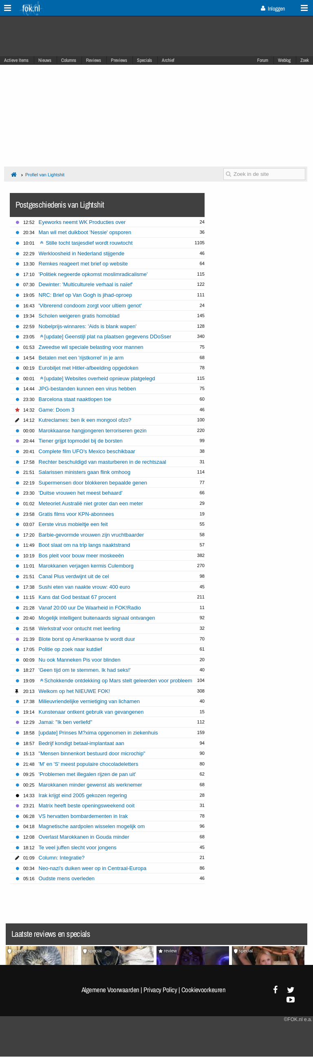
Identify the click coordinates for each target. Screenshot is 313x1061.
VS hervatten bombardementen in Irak (83, 816)
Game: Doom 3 (57, 410)
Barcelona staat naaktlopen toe (75, 399)
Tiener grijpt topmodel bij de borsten (81, 441)
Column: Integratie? (62, 858)
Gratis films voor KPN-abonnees (76, 514)
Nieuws (44, 60)
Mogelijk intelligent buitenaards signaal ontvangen (97, 618)
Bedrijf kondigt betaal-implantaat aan (81, 743)
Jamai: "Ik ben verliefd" (66, 722)
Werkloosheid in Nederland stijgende (82, 253)
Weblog (284, 60)
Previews (119, 60)
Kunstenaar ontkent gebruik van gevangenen (91, 712)
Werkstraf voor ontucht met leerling (80, 628)
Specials (144, 60)
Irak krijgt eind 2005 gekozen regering (83, 795)
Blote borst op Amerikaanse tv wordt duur (87, 639)
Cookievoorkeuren (203, 989)
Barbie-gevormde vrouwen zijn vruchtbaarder (91, 535)
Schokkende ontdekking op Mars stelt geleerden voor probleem (116, 680)
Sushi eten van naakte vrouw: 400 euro (84, 587)
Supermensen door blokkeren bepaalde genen (93, 483)
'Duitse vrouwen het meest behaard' (81, 493)
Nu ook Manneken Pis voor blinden (80, 660)
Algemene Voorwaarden (110, 989)
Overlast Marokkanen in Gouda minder (84, 837)
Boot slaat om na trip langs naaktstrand (84, 545)
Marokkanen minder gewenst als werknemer (90, 785)
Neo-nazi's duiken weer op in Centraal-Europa (93, 868)
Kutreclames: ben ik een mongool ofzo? (85, 420)
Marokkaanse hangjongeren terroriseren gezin (93, 430)
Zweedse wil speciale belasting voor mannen (91, 347)
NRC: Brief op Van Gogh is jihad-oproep (85, 295)
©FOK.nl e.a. (298, 1019)
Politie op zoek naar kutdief (70, 649)
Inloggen (273, 8)
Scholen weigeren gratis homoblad (79, 316)
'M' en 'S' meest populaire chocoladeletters (89, 764)
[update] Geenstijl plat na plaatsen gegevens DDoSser (106, 336)
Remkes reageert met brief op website (83, 264)
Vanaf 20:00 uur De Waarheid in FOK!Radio (90, 608)
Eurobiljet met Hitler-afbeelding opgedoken (89, 368)
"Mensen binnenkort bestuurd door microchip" (92, 753)
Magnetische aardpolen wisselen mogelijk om (92, 826)
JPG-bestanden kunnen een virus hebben (87, 389)
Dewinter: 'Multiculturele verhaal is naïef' (86, 284)
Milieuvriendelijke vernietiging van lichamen (89, 701)
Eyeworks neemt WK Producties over (82, 222)
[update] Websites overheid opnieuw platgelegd (97, 378)
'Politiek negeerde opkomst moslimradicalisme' (93, 274)
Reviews (93, 60)
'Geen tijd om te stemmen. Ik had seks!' (85, 670)
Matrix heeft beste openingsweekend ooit (86, 805)
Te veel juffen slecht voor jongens (78, 847)
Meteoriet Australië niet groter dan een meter (91, 503)
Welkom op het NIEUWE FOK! (74, 691)
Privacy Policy (160, 989)
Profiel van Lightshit (44, 174)
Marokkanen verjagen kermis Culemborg (86, 566)
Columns (68, 60)
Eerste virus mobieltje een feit (73, 524)
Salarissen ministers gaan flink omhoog (84, 472)
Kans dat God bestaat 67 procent (77, 597)
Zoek (304, 60)
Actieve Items (16, 60)
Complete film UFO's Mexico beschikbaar (87, 451)
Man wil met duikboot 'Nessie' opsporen (85, 232)
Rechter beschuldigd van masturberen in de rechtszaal (102, 462)
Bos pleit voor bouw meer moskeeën (81, 555)
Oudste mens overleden (67, 878)
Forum (262, 60)
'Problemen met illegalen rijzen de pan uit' (87, 774)
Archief (168, 60)
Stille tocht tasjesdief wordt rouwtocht (86, 243)
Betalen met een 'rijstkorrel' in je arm (81, 358)
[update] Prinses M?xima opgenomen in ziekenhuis (98, 733)
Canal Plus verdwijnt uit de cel (74, 576)
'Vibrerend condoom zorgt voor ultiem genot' (90, 306)
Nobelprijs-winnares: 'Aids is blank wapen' (88, 326)
